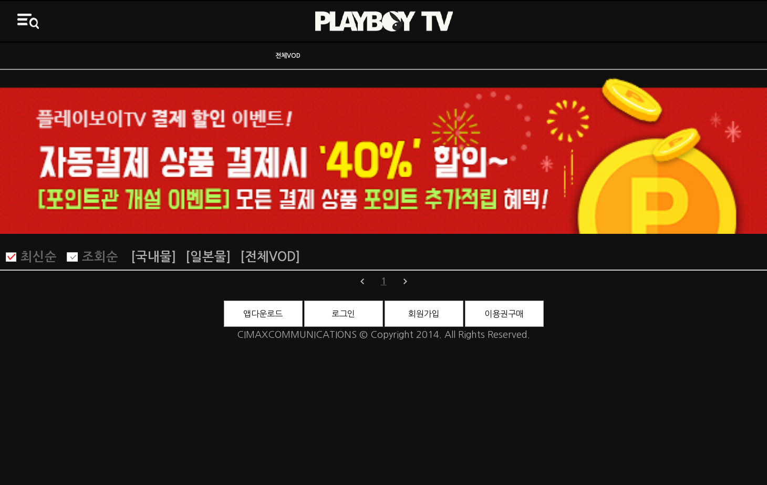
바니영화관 (479, 56)
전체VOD (287, 56)
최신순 (38, 257)
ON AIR (96, 56)
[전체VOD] (270, 257)
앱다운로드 (263, 313)
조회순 (100, 257)
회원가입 (424, 313)
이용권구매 (504, 313)
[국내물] (153, 257)
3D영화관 (671, 56)
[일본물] (208, 257)
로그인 (343, 313)
